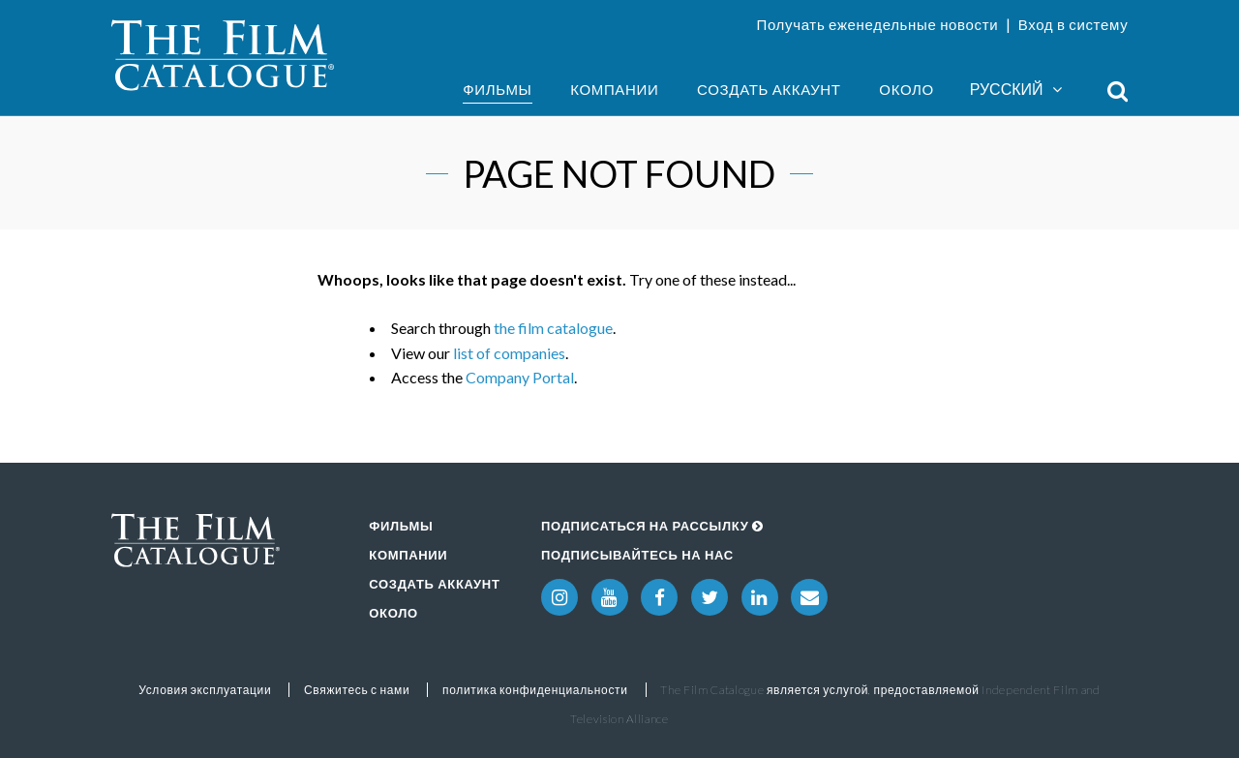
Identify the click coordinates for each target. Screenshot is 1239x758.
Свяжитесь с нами (356, 689)
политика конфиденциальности (535, 689)
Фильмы (497, 89)
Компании (614, 89)
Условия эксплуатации (204, 689)
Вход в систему (1073, 24)
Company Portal (520, 377)
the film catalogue (553, 327)
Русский (1016, 89)
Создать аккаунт (769, 89)
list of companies (509, 353)
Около (906, 89)
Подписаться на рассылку (652, 525)
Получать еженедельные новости (877, 24)
